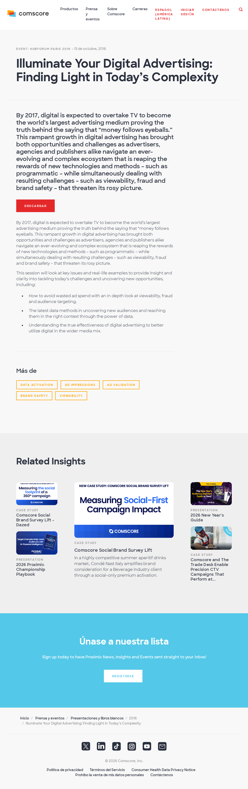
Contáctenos (161, 775)
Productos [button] (69, 9)
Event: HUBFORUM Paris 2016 (43, 48)
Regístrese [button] (123, 676)
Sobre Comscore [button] (116, 11)
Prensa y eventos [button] (93, 14)
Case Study (27, 510)
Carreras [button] (140, 9)
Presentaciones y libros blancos (97, 718)
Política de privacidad (65, 769)
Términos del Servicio (107, 769)
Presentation (29, 559)
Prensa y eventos (49, 718)
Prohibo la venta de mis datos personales (109, 775)
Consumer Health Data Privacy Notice (163, 769)
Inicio (24, 718)
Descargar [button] (35, 205)
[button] (164, 17)
